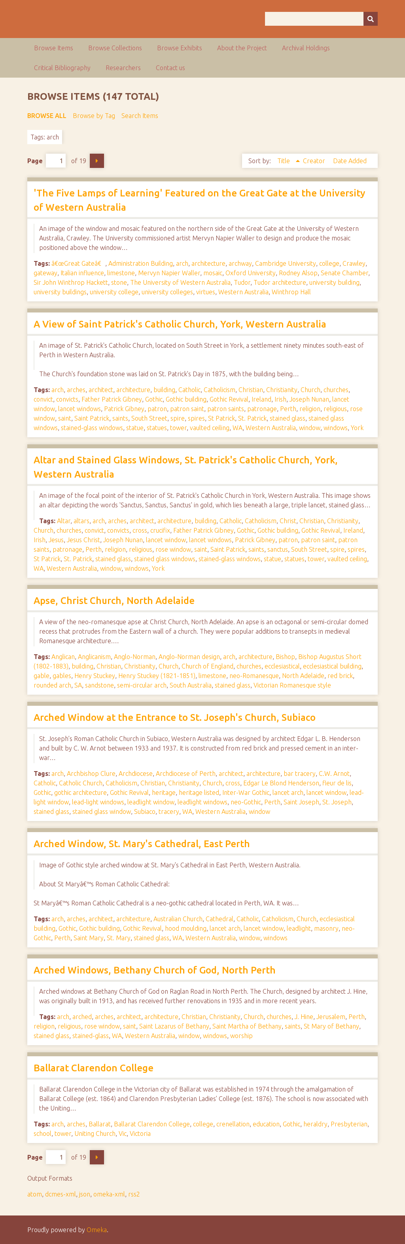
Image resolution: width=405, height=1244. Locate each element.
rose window (173, 549)
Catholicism (219, 389)
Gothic (154, 399)
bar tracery (300, 773)
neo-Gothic (246, 802)
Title (284, 160)
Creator (315, 160)
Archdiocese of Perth (186, 773)
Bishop (285, 656)
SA (78, 685)
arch (182, 263)
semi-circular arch (142, 685)
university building (334, 282)
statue (135, 427)
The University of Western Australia (180, 282)
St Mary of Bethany (331, 1026)
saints (120, 418)
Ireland (261, 399)
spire (177, 418)
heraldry (315, 1124)
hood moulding (185, 928)
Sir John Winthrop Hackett (71, 282)
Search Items (139, 115)
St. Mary (119, 937)
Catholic (189, 389)
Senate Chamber (344, 272)
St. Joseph (337, 802)
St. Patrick (252, 418)
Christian (250, 389)
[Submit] (370, 19)
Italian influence (82, 272)
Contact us (170, 67)
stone (119, 282)
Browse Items (53, 47)
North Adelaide (303, 675)
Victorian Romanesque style (292, 685)
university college (114, 291)
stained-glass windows (92, 427)
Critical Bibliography (62, 67)
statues (157, 427)
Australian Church (177, 918)
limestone (121, 272)
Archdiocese (136, 773)
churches (336, 389)
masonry (326, 928)
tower (178, 427)
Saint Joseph (301, 802)
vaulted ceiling (209, 427)
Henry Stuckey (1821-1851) (156, 675)
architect (101, 389)
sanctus (277, 549)
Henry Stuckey (94, 675)
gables (62, 675)
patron (157, 408)
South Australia (191, 685)
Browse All (46, 115)
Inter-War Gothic (245, 792)
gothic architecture (80, 792)
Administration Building (140, 263)
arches (76, 389)
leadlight (299, 928)
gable (41, 675)
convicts (67, 399)
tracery (169, 811)
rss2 (134, 1194)
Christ (288, 520)
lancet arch (288, 792)
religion (309, 408)
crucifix (160, 530)
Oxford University (250, 272)
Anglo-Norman (134, 656)
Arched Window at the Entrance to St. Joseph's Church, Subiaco (175, 717)
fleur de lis (337, 783)
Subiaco (144, 811)
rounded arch (52, 685)
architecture (208, 263)
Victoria (140, 1133)
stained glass (287, 418)
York (357, 427)
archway (240, 263)
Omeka (97, 1229)
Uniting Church (94, 1133)
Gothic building (186, 399)
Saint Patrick (91, 418)
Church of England (207, 666)
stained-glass (90, 1035)
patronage (262, 408)
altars (81, 520)
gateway (45, 272)
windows (336, 427)
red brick (340, 675)
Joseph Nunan (309, 399)
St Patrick (221, 418)
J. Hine (304, 1016)
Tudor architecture (280, 282)
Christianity (281, 389)
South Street (149, 418)
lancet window (166, 539)
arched (82, 1016)
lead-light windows (98, 802)
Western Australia (243, 291)
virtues (205, 291)
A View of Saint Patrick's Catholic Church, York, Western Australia (180, 324)
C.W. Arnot (334, 773)
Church (310, 389)
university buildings (60, 291)
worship (241, 1035)
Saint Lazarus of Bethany (174, 1026)
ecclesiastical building (332, 666)
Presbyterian (349, 1124)
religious (335, 408)
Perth (288, 408)
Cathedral (219, 918)
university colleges (167, 291)
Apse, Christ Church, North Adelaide (114, 600)
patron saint (187, 408)
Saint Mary (89, 937)
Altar (63, 520)
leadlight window (150, 802)
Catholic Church (80, 783)
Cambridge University (285, 263)
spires (196, 418)
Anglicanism (94, 656)
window (309, 427)
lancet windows (79, 408)
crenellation (233, 1124)
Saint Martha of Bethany (247, 1026)
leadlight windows (202, 802)
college (329, 263)
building (164, 389)
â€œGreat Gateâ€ (78, 263)
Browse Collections (115, 47)
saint (64, 418)
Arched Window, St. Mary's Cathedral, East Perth (142, 843)
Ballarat (100, 1124)
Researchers (123, 67)
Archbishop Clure (91, 773)
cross (139, 530)
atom (34, 1194)
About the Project (242, 47)
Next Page (97, 161)
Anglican (63, 656)
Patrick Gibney (124, 408)
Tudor (242, 282)
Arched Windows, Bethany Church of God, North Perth (155, 970)
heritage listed (199, 792)
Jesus (56, 539)
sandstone (99, 685)
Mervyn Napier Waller (169, 272)
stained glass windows (164, 558)
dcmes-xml (60, 1194)
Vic (123, 1133)
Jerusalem (330, 1016)
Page (46, 161)
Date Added (350, 160)
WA (237, 427)
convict (43, 399)
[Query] (321, 19)
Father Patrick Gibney (111, 399)
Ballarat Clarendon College (93, 1068)
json (84, 1194)
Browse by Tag (94, 115)
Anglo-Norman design (189, 656)
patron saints (225, 408)
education (266, 1124)
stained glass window (101, 811)
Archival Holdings (306, 47)
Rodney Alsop (298, 272)
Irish (280, 399)
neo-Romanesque (254, 675)
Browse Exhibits (179, 47)
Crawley (354, 263)
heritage (164, 792)
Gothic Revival (229, 399)
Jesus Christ (83, 539)
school (42, 1133)
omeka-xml (109, 1194)
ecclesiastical (282, 666)
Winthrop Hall (291, 291)
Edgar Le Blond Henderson (281, 783)
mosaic (212, 272)
